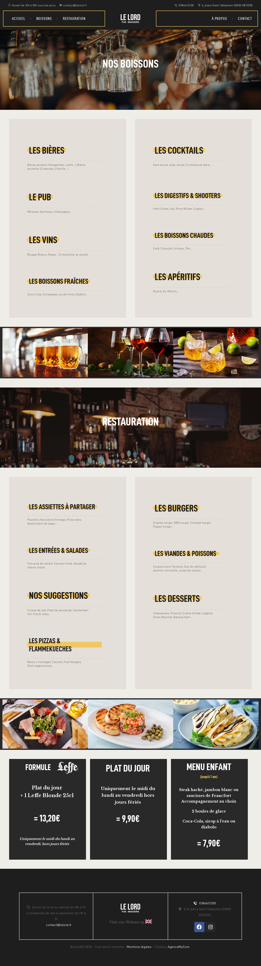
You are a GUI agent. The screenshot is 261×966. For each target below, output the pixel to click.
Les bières (46, 150)
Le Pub (40, 197)
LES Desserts (177, 598)
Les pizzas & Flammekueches (50, 645)
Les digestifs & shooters (187, 196)
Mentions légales (139, 947)
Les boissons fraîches (58, 281)
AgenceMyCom (178, 947)
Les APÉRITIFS (177, 276)
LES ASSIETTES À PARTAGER (62, 507)
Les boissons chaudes (184, 235)
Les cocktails (179, 150)
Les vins (43, 239)
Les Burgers (176, 508)
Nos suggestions (58, 595)
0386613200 (207, 903)
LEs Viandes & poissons (186, 553)
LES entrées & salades (58, 550)
